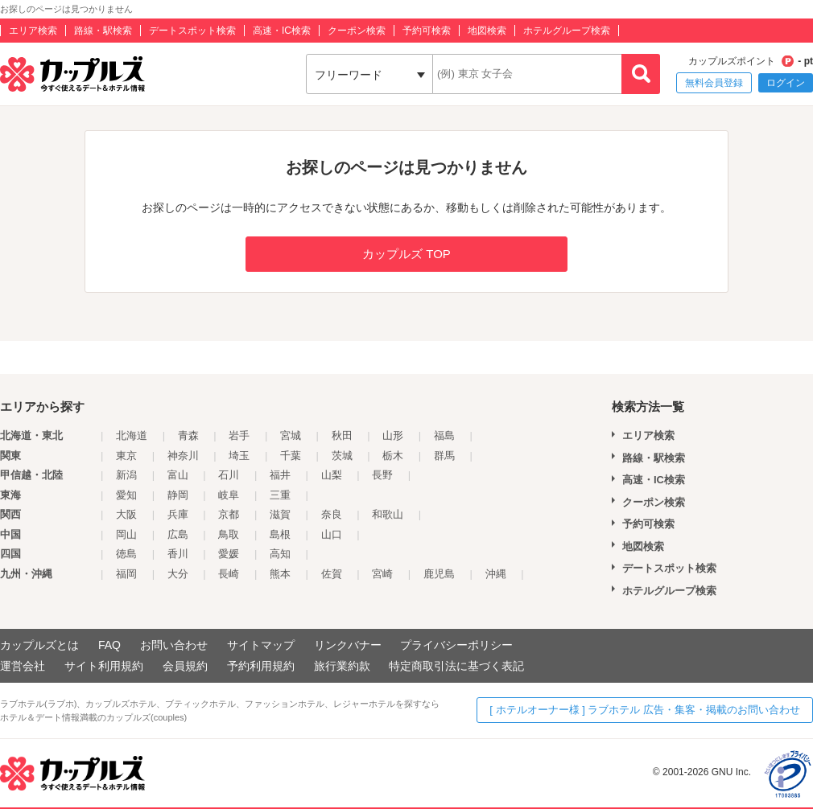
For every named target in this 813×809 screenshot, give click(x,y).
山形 (392, 435)
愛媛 (228, 554)
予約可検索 (426, 30)
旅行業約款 (342, 665)
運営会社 (22, 665)
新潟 (126, 475)
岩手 (239, 435)
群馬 (444, 456)
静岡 (177, 495)
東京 (126, 456)
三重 (280, 495)
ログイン (785, 82)
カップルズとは (39, 645)
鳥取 (228, 534)
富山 (177, 475)
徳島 (126, 554)
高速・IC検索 (282, 30)
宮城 (290, 435)
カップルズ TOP (406, 254)
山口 (331, 534)
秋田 (342, 435)
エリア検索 (33, 30)
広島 (177, 534)
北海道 (131, 435)
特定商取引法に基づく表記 (456, 665)
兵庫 (177, 514)
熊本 (280, 574)
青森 (188, 435)
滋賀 (280, 514)
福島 (444, 435)
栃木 (392, 456)
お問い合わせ (174, 645)
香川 (177, 554)
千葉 (290, 456)
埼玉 (239, 456)
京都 (228, 514)
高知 (280, 554)
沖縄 (495, 574)
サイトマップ (261, 645)
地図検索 (487, 30)
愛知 (126, 495)
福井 (280, 475)
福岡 (126, 574)
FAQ (109, 645)
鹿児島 (439, 574)
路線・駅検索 (103, 30)
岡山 (126, 534)
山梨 (331, 475)
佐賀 (331, 574)
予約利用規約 (261, 665)
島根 (280, 534)
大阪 (126, 514)
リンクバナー (348, 645)
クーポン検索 (357, 30)
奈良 (331, 514)
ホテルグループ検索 (566, 30)
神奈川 (183, 456)
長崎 (228, 574)
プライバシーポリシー (456, 645)
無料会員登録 (714, 82)
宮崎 (382, 574)
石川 (228, 475)
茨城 (342, 456)
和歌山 (387, 514)
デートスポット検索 (192, 30)
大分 (177, 574)
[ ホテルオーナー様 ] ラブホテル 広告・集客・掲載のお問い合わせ (644, 710)
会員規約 (185, 665)
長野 (382, 475)
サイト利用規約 (103, 665)
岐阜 (228, 495)
